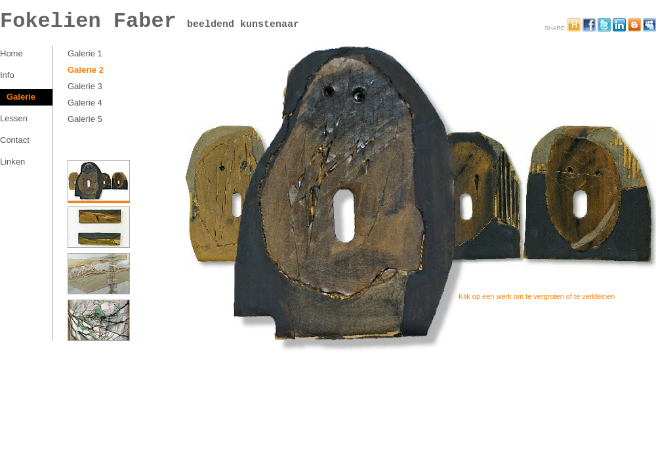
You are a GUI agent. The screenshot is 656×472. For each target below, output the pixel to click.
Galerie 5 (85, 119)
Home (11, 53)
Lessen (14, 118)
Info (7, 75)
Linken (12, 162)
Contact (15, 140)
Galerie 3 (85, 86)
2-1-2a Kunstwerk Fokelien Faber (362, 209)
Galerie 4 (85, 103)
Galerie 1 (85, 53)
